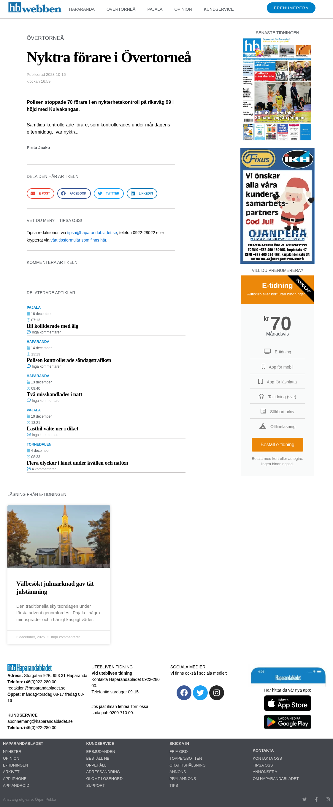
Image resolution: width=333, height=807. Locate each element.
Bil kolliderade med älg (52, 326)
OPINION (183, 9)
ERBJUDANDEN (100, 751)
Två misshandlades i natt (54, 394)
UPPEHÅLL (96, 765)
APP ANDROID (16, 785)
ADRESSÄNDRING (103, 772)
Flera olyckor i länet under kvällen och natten (77, 463)
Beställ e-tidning (277, 444)
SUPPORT (95, 785)
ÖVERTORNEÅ (121, 9)
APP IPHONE (14, 778)
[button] (40, 193)
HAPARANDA (82, 9)
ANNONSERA (265, 772)
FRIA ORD (178, 751)
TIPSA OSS (263, 765)
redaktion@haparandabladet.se (36, 688)
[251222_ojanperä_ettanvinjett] (277, 262)
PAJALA (154, 9)
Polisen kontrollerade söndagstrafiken (69, 360)
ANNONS (177, 772)
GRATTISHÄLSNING (187, 765)
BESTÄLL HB (98, 758)
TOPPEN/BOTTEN (185, 758)
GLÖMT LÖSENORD (104, 778)
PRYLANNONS (182, 778)
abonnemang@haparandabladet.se (40, 721)
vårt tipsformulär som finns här (78, 240)
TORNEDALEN (39, 444)
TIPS (173, 785)
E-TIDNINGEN (15, 765)
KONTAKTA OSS (267, 758)
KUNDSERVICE (219, 9)
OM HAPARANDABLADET (276, 778)
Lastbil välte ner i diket (52, 429)
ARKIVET (11, 772)
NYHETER (12, 751)
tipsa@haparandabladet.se (92, 232)
